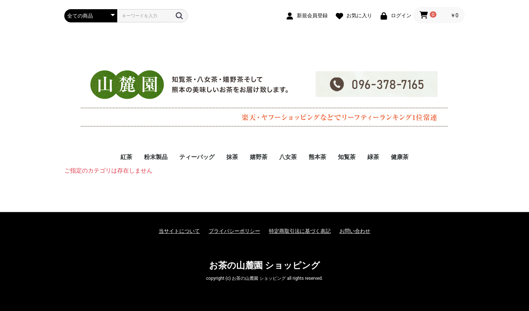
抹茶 (232, 156)
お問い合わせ (354, 231)
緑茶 (373, 156)
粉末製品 (156, 156)
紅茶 (126, 156)
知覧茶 (347, 156)
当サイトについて (179, 231)
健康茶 (400, 156)
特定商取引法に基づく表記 (300, 231)
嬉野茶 (258, 156)
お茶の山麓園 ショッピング (264, 265)
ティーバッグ (197, 156)
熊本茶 (317, 156)
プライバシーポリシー (234, 231)
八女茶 (288, 156)
